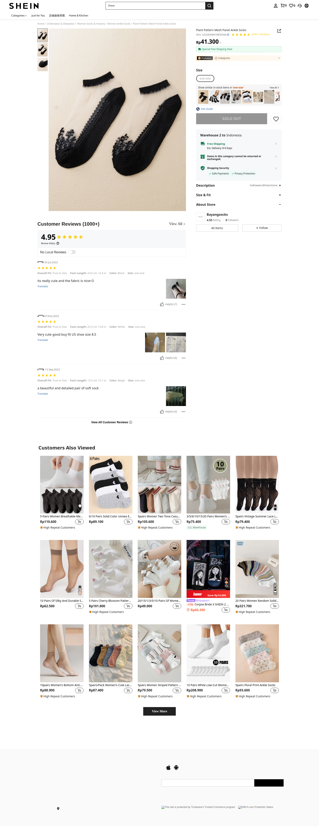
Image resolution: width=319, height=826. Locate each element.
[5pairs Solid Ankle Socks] (258, 97)
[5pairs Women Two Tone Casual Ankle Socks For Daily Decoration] (159, 485)
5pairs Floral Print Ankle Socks (255, 685)
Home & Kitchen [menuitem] (78, 15)
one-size (136, 273)
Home (40, 23)
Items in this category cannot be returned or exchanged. (234, 158)
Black (117, 273)
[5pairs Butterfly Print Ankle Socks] (225, 97)
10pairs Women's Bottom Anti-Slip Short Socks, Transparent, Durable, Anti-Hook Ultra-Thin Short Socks (62, 685)
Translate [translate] (42, 286)
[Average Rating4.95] (62, 237)
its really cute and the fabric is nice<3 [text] (65, 281)
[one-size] (205, 78)
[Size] (199, 70)
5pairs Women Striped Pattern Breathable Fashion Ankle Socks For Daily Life (159, 685)
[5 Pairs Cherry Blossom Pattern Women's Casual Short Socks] (110, 569)
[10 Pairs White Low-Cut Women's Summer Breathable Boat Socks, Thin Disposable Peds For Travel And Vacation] (208, 653)
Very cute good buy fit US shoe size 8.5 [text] (66, 334)
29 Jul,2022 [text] (51, 262)
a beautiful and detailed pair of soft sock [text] (68, 388)
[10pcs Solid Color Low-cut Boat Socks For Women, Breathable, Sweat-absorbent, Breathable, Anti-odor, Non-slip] (269, 97)
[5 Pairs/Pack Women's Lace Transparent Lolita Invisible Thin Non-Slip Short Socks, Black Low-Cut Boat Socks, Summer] (236, 97)
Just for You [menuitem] (38, 15)
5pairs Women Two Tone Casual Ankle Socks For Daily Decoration (159, 516)
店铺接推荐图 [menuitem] (57, 15)
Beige (117, 380)
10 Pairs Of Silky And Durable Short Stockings (62, 601)
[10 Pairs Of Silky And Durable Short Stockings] (62, 569)
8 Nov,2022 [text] (52, 316)
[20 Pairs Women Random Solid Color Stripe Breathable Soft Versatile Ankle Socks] (257, 569)
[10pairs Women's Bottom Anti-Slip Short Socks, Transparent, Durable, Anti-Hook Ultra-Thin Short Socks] (62, 653)
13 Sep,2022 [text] (52, 369)
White (117, 327)
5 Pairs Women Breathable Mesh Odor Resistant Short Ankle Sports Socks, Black (62, 516)
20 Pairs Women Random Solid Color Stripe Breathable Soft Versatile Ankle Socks (257, 601)
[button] (155, 6)
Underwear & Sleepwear (61, 23)
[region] (49, 521)
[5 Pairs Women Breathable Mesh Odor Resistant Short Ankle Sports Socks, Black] (62, 485)
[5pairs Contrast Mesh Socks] (214, 97)
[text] (111, 268)
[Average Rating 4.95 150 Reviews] (251, 35)
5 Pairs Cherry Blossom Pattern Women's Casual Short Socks (110, 601)
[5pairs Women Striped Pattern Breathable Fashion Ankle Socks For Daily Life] (159, 653)
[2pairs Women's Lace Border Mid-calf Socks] (203, 97)
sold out (231, 119)
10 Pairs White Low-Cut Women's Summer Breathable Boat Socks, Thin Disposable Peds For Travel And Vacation (208, 685)
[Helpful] (162, 304)
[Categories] (19, 15)
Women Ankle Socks (118, 23)
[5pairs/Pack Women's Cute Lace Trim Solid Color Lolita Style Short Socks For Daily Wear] (110, 653)
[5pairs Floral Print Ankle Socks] (257, 653)
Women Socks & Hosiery (91, 23)
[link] (292, 5)
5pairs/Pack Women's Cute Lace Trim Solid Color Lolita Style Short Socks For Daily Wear (110, 685)
